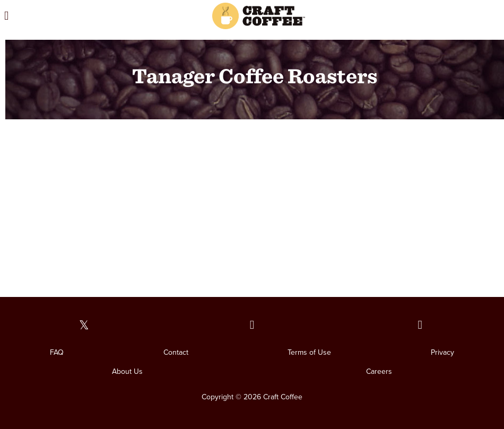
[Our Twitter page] (84, 325)
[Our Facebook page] (252, 325)
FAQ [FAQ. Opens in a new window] (57, 352)
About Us (127, 371)
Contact (175, 352)
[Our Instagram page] (420, 325)
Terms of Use (309, 352)
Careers (379, 371)
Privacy (442, 352)
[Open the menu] (73, 16)
